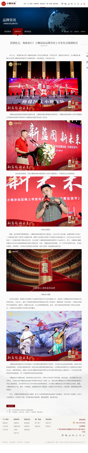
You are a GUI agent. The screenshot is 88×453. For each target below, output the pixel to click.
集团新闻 (7, 31)
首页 (25, 4)
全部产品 (16, 433)
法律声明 (19, 442)
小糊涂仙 (16, 423)
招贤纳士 (48, 426)
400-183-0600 (80, 423)
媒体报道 (27, 31)
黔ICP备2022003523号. (78, 442)
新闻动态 (43, 4)
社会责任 (5, 430)
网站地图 (12, 442)
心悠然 (15, 430)
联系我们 (55, 4)
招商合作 (48, 423)
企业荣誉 (5, 426)
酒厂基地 (49, 4)
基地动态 (37, 426)
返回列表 (10, 406)
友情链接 (27, 442)
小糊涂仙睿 (16, 426)
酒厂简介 (37, 423)
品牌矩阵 (36, 4)
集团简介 (5, 423)
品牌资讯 (17, 31)
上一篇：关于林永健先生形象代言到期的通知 (19, 410)
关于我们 (30, 4)
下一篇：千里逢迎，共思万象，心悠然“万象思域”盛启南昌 (24, 412)
